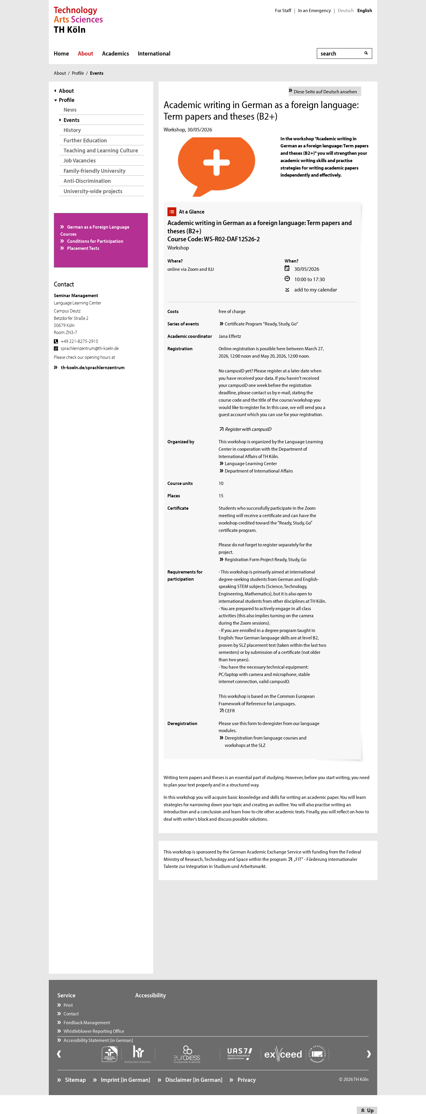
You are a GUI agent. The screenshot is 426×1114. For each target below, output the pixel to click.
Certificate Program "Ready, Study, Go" (261, 323)
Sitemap (75, 1095)
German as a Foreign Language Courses (95, 230)
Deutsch (346, 10)
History (72, 129)
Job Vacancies (80, 160)
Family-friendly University (94, 170)
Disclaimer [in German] (193, 1095)
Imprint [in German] (125, 1095)
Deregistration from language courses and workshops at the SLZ (265, 741)
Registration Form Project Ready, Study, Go (265, 559)
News (70, 109)
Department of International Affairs (259, 470)
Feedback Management (87, 1022)
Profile (78, 72)
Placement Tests (82, 248)
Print (68, 1004)
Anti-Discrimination (87, 180)
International (154, 53)
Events (72, 119)
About (85, 53)
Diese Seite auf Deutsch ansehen (325, 91)
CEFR (230, 710)
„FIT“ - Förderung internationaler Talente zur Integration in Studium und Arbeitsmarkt (260, 862)
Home (61, 53)
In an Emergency (314, 10)
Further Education (85, 140)
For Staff (283, 10)
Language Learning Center (251, 463)
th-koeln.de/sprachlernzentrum (92, 367)
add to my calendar (315, 289)
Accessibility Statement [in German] (98, 1048)
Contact (71, 1013)
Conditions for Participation (94, 240)
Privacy (246, 1095)
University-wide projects (93, 191)
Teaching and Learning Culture (101, 150)
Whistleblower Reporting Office (94, 1030)
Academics (115, 53)
